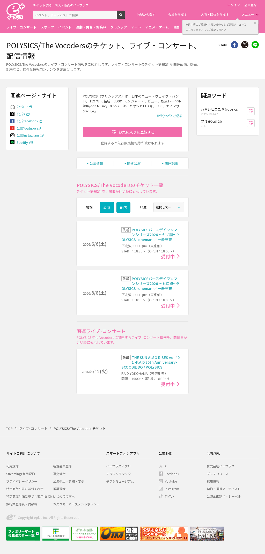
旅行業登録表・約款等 (21, 504)
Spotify (22, 142)
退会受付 (59, 473)
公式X (21, 113)
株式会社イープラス (220, 466)
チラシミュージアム (120, 481)
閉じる (255, 23)
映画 (176, 27)
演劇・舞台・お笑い (91, 27)
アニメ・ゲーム (157, 27)
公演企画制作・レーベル (224, 496)
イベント (65, 27)
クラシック (118, 27)
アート (136, 27)
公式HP (22, 106)
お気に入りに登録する (137, 131)
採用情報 (213, 481)
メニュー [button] (248, 14)
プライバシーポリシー (21, 481)
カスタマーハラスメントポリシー (76, 504)
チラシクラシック (118, 473)
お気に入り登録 (254, 111)
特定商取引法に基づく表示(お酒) (29, 496)
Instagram (172, 488)
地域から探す (146, 14)
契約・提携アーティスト (223, 488)
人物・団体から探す (215, 14)
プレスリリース (217, 473)
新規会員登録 (62, 466)
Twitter (244, 44)
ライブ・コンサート (21, 27)
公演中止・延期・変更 (68, 481)
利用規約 (12, 466)
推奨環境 (59, 488)
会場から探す (177, 14)
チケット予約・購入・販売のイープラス (61, 5)
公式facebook (27, 120)
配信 (123, 207)
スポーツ (47, 27)
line (255, 44)
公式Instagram (28, 135)
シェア (234, 44)
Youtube (171, 481)
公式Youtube (26, 128)
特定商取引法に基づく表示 (24, 488)
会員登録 (250, 5)
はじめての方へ (64, 496)
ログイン (233, 5)
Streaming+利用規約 (20, 473)
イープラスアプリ (118, 466)
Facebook (172, 473)
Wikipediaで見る (169, 115)
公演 (106, 207)
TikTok (169, 496)
